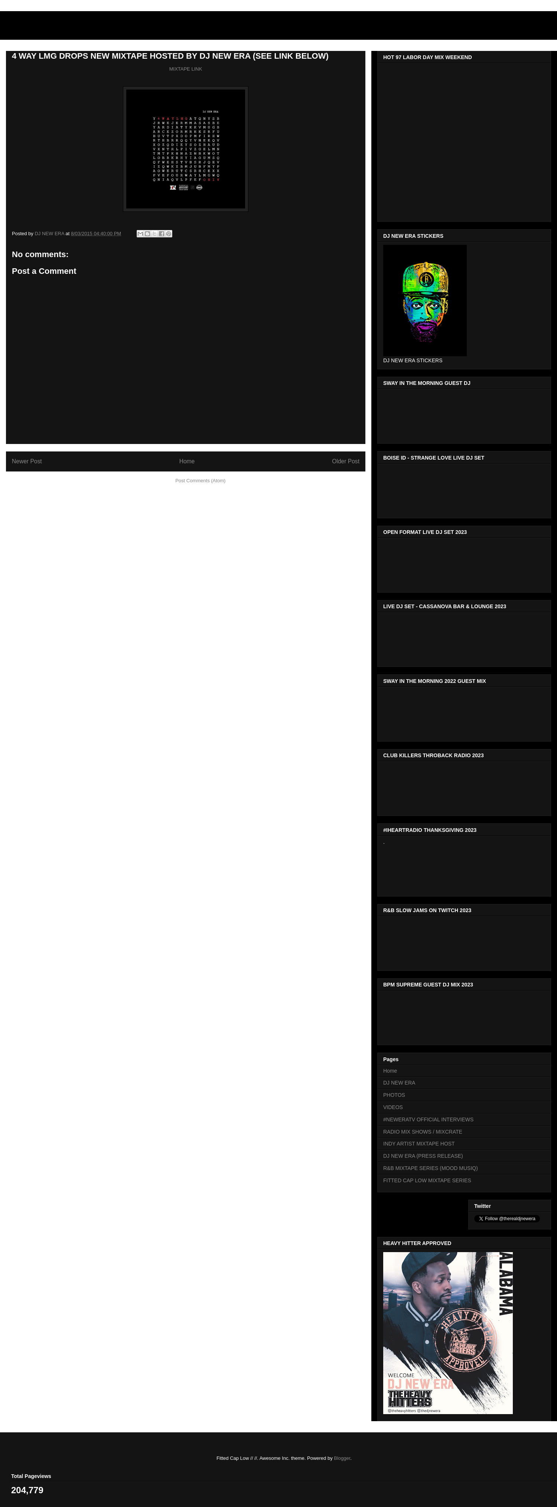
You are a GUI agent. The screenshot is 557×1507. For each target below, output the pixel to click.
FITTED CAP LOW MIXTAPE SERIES (427, 1180)
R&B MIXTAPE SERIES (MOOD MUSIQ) (430, 1168)
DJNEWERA (48, 27)
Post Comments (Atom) (200, 480)
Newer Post (27, 461)
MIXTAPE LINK (185, 69)
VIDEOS (393, 1107)
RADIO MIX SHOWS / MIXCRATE (422, 1132)
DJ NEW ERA (399, 1083)
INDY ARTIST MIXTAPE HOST (419, 1144)
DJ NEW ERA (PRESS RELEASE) (423, 1156)
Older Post (345, 461)
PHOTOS (394, 1095)
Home (187, 461)
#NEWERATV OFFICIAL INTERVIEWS (428, 1119)
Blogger (342, 1458)
